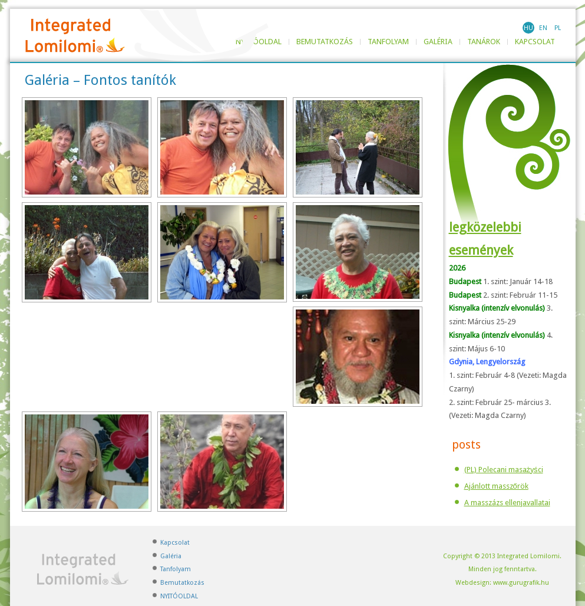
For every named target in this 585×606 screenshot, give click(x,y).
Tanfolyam (388, 41)
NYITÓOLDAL (179, 596)
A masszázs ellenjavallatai (507, 502)
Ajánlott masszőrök (496, 486)
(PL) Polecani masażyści (503, 469)
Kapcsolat (535, 41)
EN (543, 28)
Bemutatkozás (324, 41)
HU (528, 28)
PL (557, 28)
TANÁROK (483, 41)
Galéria (438, 41)
